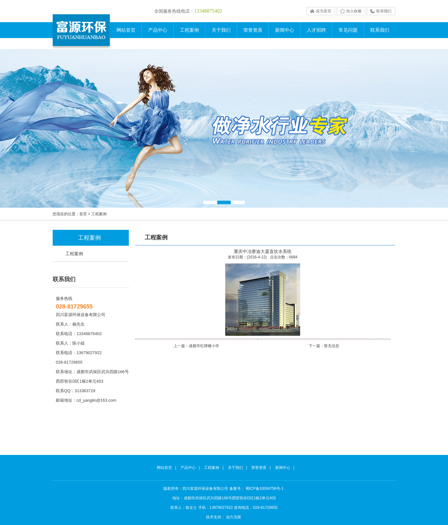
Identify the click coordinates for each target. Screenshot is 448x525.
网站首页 (125, 30)
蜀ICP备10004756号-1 (265, 488)
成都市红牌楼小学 (204, 346)
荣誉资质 (259, 467)
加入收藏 (353, 11)
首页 (83, 214)
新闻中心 (282, 467)
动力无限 (233, 517)
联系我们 (384, 11)
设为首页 (323, 11)
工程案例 (74, 253)
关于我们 (235, 467)
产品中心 (188, 467)
